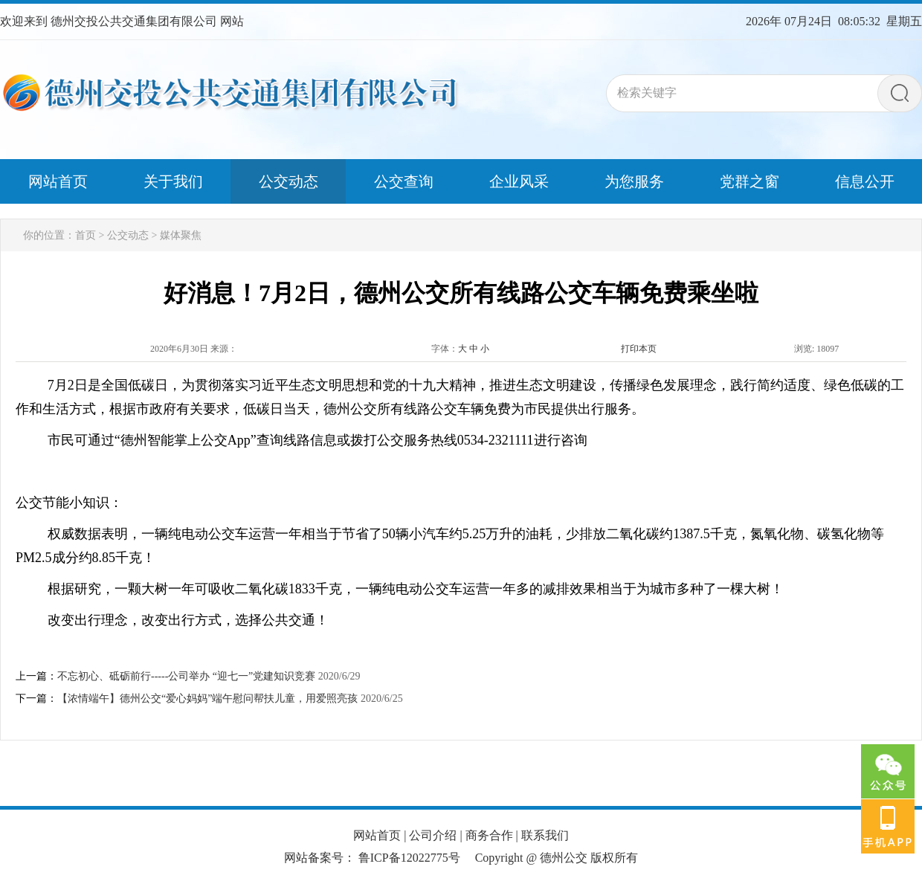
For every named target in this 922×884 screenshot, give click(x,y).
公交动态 (128, 235)
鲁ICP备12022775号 (409, 857)
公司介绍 (433, 835)
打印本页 (639, 348)
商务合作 (489, 835)
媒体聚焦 (181, 235)
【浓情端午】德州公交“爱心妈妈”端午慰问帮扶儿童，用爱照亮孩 (207, 698)
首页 (85, 235)
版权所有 (614, 857)
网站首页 (377, 835)
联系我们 (545, 835)
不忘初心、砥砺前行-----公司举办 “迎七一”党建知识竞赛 (186, 676)
